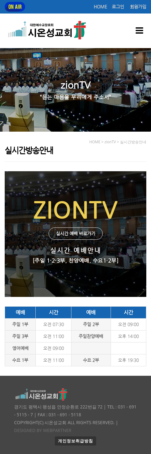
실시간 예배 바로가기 (75, 233)
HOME (100, 6)
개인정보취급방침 (75, 441)
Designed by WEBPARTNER (42, 430)
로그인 (118, 6)
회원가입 (138, 6)
